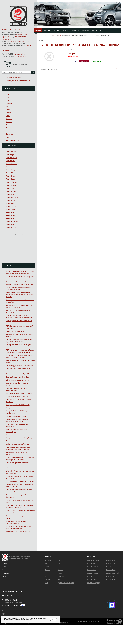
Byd (7, 107)
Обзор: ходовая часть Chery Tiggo (17, 396)
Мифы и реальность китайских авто (18, 444)
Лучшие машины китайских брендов (18, 441)
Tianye (8, 137)
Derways (9, 119)
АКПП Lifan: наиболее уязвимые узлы (19, 393)
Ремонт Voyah (10, 209)
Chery (8, 94)
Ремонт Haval (10, 176)
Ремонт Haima (11, 227)
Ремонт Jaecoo (11, 206)
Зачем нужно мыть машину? (15, 331)
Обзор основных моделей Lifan (16, 408)
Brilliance (9, 122)
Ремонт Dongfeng (12, 197)
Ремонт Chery (10, 212)
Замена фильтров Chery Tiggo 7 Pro (18, 374)
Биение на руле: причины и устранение (19, 366)
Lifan (7, 100)
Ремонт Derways (11, 158)
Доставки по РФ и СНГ (13, 78)
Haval (8, 110)
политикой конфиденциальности (23, 619)
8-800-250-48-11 (11, 29)
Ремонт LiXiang (11, 191)
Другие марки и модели (14, 140)
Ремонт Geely (10, 218)
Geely (8, 97)
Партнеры (65, 30)
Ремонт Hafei (10, 161)
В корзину (84, 61)
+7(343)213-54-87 (7, 39)
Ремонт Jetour (10, 194)
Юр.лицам (5, 573)
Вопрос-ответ (75, 30)
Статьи (94, 30)
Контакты (102, 30)
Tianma (8, 113)
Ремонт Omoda (11, 185)
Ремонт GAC (10, 200)
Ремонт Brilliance (11, 152)
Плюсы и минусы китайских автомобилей (20, 481)
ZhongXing (9, 134)
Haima (8, 116)
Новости (56, 30)
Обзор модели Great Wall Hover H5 (17, 405)
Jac (7, 125)
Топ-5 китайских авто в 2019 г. (16, 416)
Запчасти (38, 30)
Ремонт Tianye (11, 170)
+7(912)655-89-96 (22, 35)
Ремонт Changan (11, 182)
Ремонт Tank (10, 188)
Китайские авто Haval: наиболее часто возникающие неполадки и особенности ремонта (19, 295)
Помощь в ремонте (12, 435)
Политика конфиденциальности (88, 621)
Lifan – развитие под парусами (16, 468)
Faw (7, 128)
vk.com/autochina (19, 54)
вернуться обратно (114, 69)
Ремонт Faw (10, 224)
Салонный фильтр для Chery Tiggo (18, 377)
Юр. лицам (85, 30)
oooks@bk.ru (28, 46)
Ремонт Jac (10, 167)
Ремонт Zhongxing (12, 173)
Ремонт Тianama (11, 164)
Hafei (7, 131)
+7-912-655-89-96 (20, 56)
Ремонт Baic (10, 203)
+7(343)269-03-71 (20, 37)
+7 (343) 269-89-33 (26, 41)
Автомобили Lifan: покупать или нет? (18, 531)
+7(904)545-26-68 (14, 41)
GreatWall (9, 103)
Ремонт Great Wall (12, 221)
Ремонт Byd (10, 155)
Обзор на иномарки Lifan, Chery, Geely (19, 438)
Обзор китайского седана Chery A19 (18, 380)
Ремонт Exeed (11, 179)
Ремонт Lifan (10, 215)
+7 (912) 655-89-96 (12, 605)
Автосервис (47, 30)
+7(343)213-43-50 (7, 37)
